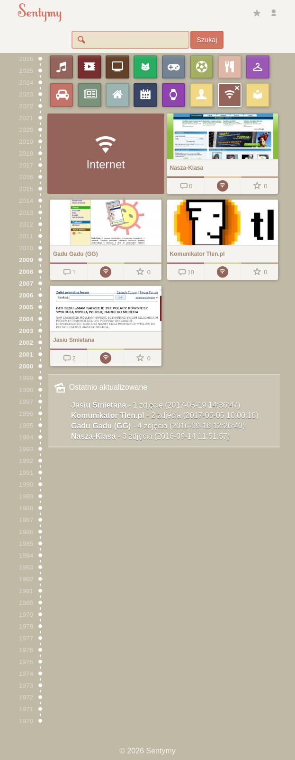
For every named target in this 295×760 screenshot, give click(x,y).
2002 (26, 342)
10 (185, 272)
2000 (26, 366)
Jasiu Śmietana (156, 405)
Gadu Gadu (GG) (158, 426)
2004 (26, 319)
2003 (26, 330)
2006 (26, 295)
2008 (26, 271)
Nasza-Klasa (150, 436)
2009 (26, 259)
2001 (26, 354)
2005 (26, 307)
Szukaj (207, 40)
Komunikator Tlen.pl (165, 415)
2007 (26, 283)
